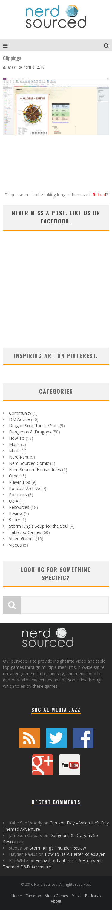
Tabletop (33, 895)
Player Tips (19, 482)
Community (20, 413)
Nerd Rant (19, 457)
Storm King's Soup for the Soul (38, 526)
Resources (19, 507)
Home (16, 895)
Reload (99, 194)
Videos (15, 545)
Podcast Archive (24, 488)
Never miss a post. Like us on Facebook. (56, 217)
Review (16, 513)
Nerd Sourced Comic (29, 463)
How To (16, 438)
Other (14, 476)
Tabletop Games (25, 532)
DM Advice (19, 419)
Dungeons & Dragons (30, 432)
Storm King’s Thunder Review (58, 848)
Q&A (13, 501)
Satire (14, 520)
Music (14, 451)
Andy (12, 67)
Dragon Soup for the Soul (34, 425)
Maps (14, 444)
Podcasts (18, 494)
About (56, 901)
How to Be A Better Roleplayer (75, 854)
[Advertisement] (56, 297)
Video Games (22, 538)
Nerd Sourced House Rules (35, 469)
